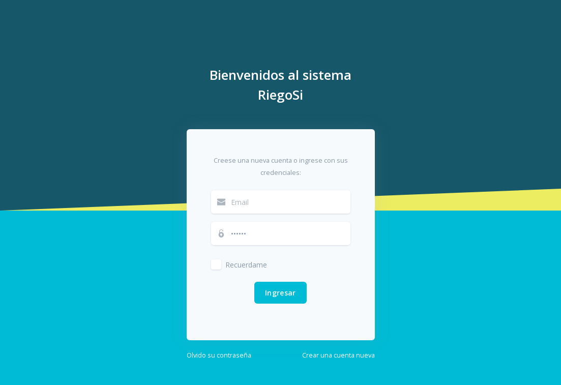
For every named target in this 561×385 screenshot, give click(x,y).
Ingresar (280, 293)
